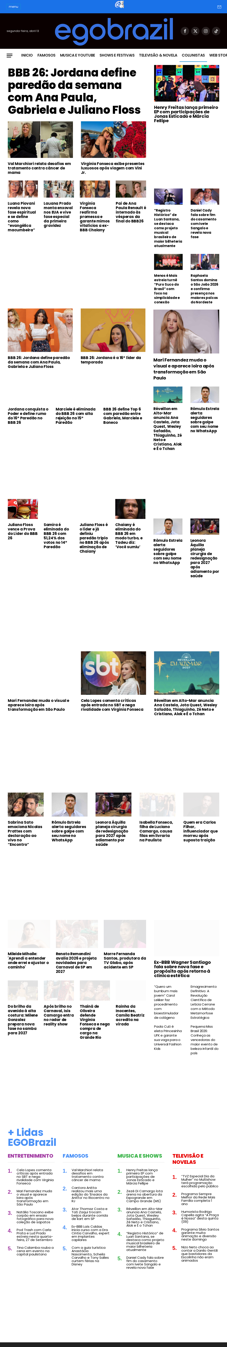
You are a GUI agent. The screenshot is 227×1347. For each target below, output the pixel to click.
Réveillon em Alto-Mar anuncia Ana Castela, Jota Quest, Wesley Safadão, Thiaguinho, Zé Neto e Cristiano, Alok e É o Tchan (167, 428)
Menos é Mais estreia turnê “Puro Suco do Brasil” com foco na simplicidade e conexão (167, 288)
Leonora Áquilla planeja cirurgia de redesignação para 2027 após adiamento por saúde (204, 558)
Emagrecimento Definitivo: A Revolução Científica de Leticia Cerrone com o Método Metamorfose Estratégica (204, 1002)
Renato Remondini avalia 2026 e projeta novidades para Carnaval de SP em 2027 (76, 963)
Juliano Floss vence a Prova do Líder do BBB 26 (23, 531)
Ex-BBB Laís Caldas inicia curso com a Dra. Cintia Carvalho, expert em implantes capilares (91, 1233)
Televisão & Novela (158, 55)
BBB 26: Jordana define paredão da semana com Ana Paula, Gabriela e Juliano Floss (74, 91)
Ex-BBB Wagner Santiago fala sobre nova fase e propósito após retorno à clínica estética (182, 969)
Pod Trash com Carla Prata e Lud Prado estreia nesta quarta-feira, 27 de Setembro (35, 1234)
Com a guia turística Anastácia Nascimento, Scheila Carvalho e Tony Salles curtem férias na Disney (90, 1256)
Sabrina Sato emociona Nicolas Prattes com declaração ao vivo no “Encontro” (25, 833)
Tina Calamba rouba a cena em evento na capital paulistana (35, 1251)
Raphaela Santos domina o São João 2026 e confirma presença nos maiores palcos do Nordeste (204, 288)
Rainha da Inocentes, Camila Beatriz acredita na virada (130, 1015)
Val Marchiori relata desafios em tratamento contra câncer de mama (39, 168)
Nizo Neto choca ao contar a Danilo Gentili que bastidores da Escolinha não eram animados (199, 1253)
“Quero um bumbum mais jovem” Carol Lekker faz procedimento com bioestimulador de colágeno (166, 1002)
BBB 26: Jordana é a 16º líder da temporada (111, 359)
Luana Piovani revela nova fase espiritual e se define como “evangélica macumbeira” (22, 216)
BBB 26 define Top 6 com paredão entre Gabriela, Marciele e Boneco (122, 416)
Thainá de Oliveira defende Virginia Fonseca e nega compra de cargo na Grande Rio (95, 1022)
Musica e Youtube (77, 55)
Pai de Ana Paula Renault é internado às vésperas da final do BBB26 (131, 212)
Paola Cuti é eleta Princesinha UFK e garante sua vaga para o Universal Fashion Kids (168, 1037)
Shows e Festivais (117, 55)
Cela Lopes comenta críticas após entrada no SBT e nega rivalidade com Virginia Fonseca (112, 705)
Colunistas (193, 55)
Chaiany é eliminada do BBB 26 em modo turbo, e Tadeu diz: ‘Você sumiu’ (128, 535)
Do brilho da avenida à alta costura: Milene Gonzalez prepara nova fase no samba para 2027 (23, 1019)
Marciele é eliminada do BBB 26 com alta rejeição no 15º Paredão (76, 416)
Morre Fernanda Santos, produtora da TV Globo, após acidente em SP (125, 960)
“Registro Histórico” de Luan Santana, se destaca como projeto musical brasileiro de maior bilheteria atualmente (168, 228)
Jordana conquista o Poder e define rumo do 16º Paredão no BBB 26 (28, 416)
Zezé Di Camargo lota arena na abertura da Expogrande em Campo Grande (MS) (144, 1196)
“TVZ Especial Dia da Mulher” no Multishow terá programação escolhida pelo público (199, 1181)
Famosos (46, 55)
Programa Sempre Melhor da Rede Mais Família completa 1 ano (198, 1199)
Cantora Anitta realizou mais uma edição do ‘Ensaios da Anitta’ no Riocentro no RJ (91, 1194)
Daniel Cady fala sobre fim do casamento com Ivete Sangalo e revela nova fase (203, 223)
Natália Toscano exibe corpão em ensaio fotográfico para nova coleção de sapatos (35, 1217)
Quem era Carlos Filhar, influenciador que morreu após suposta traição (200, 831)
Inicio (27, 55)
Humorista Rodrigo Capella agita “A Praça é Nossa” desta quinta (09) (200, 1216)
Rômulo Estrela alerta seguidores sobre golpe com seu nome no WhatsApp (204, 419)
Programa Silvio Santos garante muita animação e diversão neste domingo (200, 1234)
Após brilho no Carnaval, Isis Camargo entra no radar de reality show (59, 1015)
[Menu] (9, 56)
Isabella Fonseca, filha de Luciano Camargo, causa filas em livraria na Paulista (156, 831)
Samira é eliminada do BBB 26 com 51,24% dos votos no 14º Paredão (56, 535)
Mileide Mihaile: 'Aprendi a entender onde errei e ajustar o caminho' (28, 960)
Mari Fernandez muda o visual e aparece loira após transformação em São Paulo (183, 369)
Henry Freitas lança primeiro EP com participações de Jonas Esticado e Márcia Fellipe (186, 114)
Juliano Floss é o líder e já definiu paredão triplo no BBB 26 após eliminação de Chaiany (94, 538)
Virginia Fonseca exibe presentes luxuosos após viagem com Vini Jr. (113, 168)
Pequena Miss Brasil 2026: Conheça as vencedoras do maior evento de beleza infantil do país (204, 1039)
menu (13, 6)
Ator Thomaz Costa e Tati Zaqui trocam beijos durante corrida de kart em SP (90, 1213)
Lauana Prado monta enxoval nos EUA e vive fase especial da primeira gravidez (58, 214)
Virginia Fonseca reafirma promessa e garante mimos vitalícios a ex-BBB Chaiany (95, 216)
